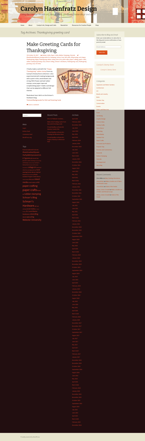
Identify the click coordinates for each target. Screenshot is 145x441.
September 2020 (77, 236)
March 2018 (75, 314)
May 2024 (75, 134)
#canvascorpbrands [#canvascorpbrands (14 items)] (28, 150)
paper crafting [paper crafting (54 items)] (30, 185)
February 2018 (76, 317)
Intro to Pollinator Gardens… (55, 119)
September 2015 (77, 403)
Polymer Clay (100, 147)
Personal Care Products (103, 143)
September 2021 (77, 199)
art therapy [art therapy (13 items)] (25, 162)
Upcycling (99, 165)
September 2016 (77, 369)
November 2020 (76, 230)
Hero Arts (59, 59)
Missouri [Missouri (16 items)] (31, 179)
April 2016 (75, 382)
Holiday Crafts (46, 55)
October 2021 (76, 196)
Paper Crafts (54, 55)
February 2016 (76, 388)
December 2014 (76, 425)
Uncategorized (100, 162)
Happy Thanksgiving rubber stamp (45, 59)
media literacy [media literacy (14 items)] (37, 176)
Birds (98, 97)
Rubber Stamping (64, 55)
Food (98, 113)
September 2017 (77, 332)
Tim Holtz (38, 63)
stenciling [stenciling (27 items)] (34, 214)
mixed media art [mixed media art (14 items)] (32, 182)
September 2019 (77, 270)
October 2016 (76, 366)
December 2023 (76, 146)
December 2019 (76, 261)
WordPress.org (27, 137)
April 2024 (75, 137)
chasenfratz (100, 181)
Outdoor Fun (100, 137)
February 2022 (76, 184)
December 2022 (76, 162)
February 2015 (76, 422)
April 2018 (75, 311)
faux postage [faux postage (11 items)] (28, 170)
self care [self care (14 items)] (36, 206)
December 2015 (76, 394)
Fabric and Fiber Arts (102, 109)
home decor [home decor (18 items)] (31, 172)
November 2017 (76, 326)
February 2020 (76, 255)
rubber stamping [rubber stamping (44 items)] (32, 193)
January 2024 (76, 143)
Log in (24, 128)
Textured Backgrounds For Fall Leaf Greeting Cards (44, 100)
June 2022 (75, 171)
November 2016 (76, 363)
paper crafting (74, 59)
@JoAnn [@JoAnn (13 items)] (25, 160)
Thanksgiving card (72, 61)
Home (22, 25)
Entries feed (26, 131)
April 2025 (75, 119)
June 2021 (75, 208)
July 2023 (75, 150)
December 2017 (76, 323)
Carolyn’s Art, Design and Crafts (46, 25)
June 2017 (75, 341)
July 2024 (75, 128)
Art (97, 91)
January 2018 (76, 320)
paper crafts (82, 59)
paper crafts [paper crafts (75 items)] (30, 190)
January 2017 (76, 357)
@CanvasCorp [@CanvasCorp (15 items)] (35, 158)
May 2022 (75, 174)
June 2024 (75, 131)
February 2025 (76, 122)
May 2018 (75, 307)
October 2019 (76, 267)
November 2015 (76, 397)
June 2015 (75, 413)
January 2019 (76, 289)
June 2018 (75, 304)
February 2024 (76, 140)
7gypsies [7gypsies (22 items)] (27, 158)
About (30, 25)
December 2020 (76, 227)
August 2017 (75, 335)
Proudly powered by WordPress (30, 437)
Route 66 (99, 153)
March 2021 (75, 218)
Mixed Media (100, 134)
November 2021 (76, 193)
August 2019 (75, 273)
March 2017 (75, 351)
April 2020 (75, 249)
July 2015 (75, 410)
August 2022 (75, 168)
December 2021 (76, 190)
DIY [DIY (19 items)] (35, 167)
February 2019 (76, 286)
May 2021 (75, 211)
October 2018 (76, 295)
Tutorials (72, 55)
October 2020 (76, 233)
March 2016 (75, 385)
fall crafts (67, 57)
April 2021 (75, 215)
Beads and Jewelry (102, 94)
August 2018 (75, 298)
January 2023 (76, 159)
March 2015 (75, 419)
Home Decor (100, 128)
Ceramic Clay (100, 100)
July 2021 (75, 205)
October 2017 (76, 329)
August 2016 (75, 372)
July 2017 (75, 338)
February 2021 (76, 221)
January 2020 (76, 258)
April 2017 (75, 348)
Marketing (99, 131)
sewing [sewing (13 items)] (24, 209)
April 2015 (75, 416)
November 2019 (76, 264)
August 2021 (75, 202)
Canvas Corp (60, 57)
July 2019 (75, 276)
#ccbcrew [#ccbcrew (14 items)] (35, 150)
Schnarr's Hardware (61, 61)
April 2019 (75, 283)
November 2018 (76, 292)
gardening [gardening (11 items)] (34, 170)
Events (98, 106)
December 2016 (76, 360)
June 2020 (75, 242)
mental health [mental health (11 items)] (26, 179)
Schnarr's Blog (50, 61)
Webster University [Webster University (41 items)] (32, 219)
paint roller (66, 59)
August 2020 (75, 239)
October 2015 (76, 400)
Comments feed (27, 134)
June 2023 (75, 153)
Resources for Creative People (81, 25)
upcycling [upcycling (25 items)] (30, 217)
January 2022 (76, 187)
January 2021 (76, 224)
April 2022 (75, 177)
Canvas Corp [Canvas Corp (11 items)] (31, 162)
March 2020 (75, 252)
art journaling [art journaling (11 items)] (38, 160)
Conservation (100, 103)
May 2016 (75, 379)
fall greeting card (76, 57)
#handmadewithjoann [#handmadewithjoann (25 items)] (31, 152)
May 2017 (75, 345)
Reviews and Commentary (104, 150)
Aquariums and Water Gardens (105, 85)
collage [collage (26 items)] (31, 167)
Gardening (99, 116)
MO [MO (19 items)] (38, 182)
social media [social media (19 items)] (30, 209)
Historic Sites (100, 122)
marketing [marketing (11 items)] (31, 174)
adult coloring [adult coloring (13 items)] (31, 160)
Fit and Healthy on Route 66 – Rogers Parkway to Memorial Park (56, 139)
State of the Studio (111, 186)
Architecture (100, 88)
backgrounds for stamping (48, 57)
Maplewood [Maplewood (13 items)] (26, 174)
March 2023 (75, 156)
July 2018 (75, 301)
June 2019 (75, 280)
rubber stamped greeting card (36, 61)
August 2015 (75, 406)
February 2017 (76, 354)
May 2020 (75, 246)
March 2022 (75, 181)
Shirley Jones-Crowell (102, 189)
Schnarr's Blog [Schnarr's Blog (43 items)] (30, 197)
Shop (97, 25)
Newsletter (64, 25)
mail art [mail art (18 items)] (38, 172)
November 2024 (76, 125)
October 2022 (76, 165)
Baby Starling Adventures (112, 178)
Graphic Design (100, 119)
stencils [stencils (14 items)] (24, 217)
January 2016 (76, 391)
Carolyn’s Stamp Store (105, 64)
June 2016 (75, 376)
